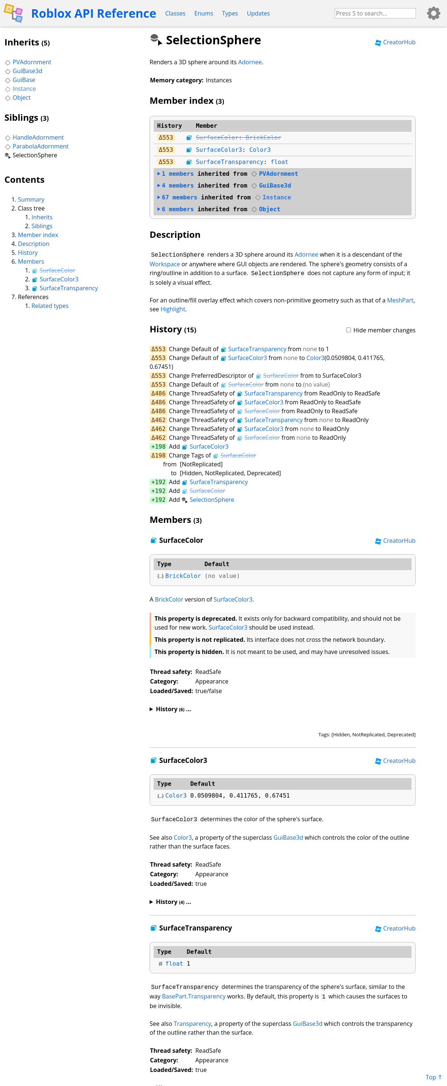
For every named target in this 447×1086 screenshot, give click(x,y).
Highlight (173, 308)
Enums (203, 13)
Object (17, 97)
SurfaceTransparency (64, 288)
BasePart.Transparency (193, 993)
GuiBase (19, 80)
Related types (50, 306)
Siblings (41, 226)
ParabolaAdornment (36, 146)
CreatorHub (395, 42)
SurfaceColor (53, 270)
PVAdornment (27, 62)
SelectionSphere (207, 498)
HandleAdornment (34, 137)
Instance (20, 89)
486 (160, 391)
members (175, 173)
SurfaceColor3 (54, 279)
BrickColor (263, 137)
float (280, 161)
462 (160, 418)
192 (160, 480)
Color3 (260, 149)
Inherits (41, 217)
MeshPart (400, 299)
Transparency (192, 1020)
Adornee (250, 62)
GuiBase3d (23, 71)
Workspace (165, 263)
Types (230, 13)
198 (160, 445)
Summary (31, 199)
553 (168, 137)
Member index (38, 235)
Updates (258, 13)
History (28, 253)
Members (31, 261)
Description (34, 244)
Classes (175, 13)
